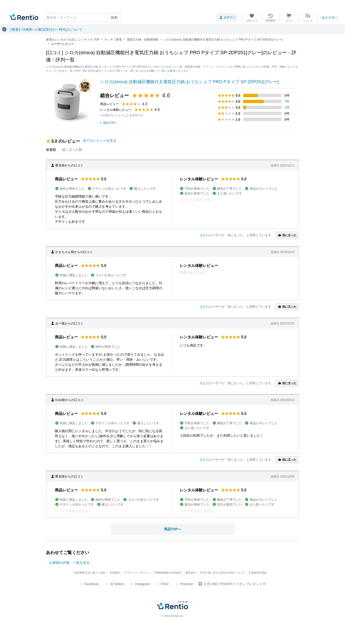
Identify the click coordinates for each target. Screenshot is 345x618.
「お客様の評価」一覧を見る (68, 563)
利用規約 (115, 572)
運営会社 (190, 572)
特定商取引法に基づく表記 (90, 572)
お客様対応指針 (258, 572)
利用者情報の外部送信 (168, 572)
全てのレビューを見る (99, 140)
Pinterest (183, 584)
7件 (287, 101)
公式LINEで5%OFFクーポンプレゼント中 (232, 584)
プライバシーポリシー (137, 572)
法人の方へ (330, 17)
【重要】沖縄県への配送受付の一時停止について (45, 29)
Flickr (162, 584)
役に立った (287, 235)
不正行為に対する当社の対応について (222, 572)
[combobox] (83, 17)
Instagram (140, 584)
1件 (287, 107)
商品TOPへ (108, 122)
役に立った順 (72, 150)
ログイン (227, 17)
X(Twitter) (114, 584)
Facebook (89, 584)
